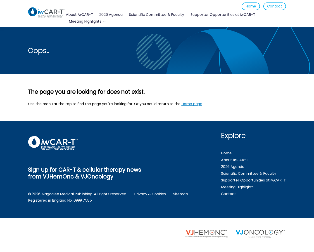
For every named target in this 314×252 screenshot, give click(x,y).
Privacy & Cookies (150, 194)
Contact (274, 6)
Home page (191, 103)
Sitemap (180, 194)
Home (250, 6)
